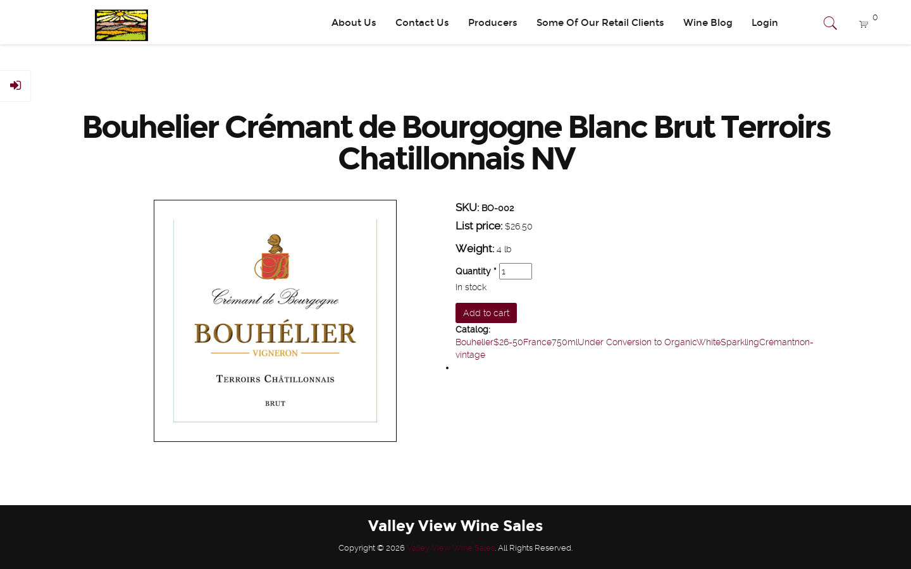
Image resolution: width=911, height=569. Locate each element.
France (537, 342)
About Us (354, 22)
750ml (565, 342)
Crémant (777, 342)
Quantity (476, 271)
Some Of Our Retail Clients (600, 22)
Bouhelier (474, 342)
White (709, 342)
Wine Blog (708, 22)
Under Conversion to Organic (637, 342)
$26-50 (508, 342)
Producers (492, 22)
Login (765, 22)
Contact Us (422, 22)
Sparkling (740, 342)
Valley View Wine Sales (451, 548)
